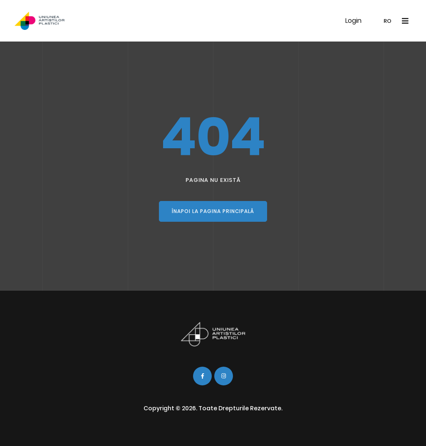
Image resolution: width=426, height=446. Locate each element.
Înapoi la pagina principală (213, 211)
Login (353, 20)
